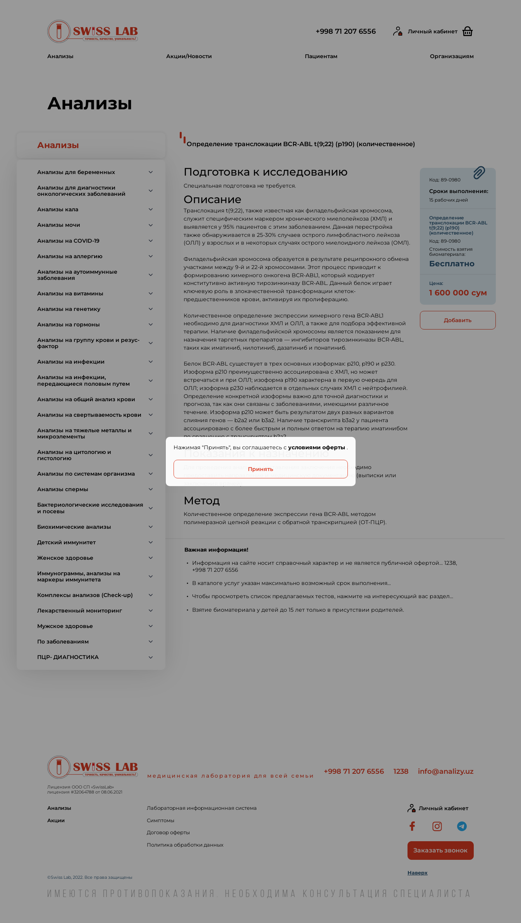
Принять (260, 469)
